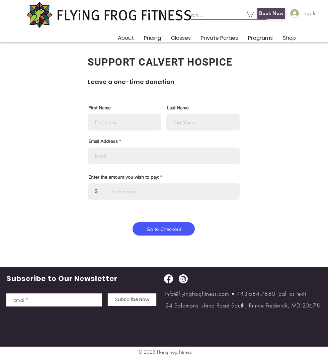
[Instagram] (183, 278)
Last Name (178, 107)
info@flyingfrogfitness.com (197, 293)
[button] (250, 13)
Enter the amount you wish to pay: (123, 177)
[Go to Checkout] (164, 229)
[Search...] (219, 15)
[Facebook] (168, 278)
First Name (99, 107)
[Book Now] (271, 13)
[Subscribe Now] (132, 299)
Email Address (103, 141)
